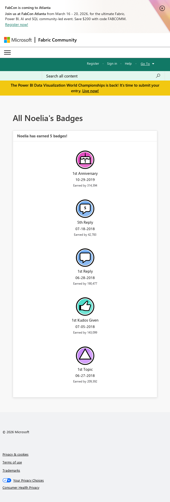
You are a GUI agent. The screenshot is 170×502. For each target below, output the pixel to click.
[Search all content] (103, 76)
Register (93, 63)
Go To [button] (145, 63)
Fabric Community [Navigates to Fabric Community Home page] (57, 40)
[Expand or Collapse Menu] (7, 52)
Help (128, 63)
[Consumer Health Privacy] (85, 487)
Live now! (90, 90)
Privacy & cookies (16, 454)
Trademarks (11, 470)
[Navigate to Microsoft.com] (18, 40)
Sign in (112, 63)
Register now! (16, 24)
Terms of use (12, 462)
